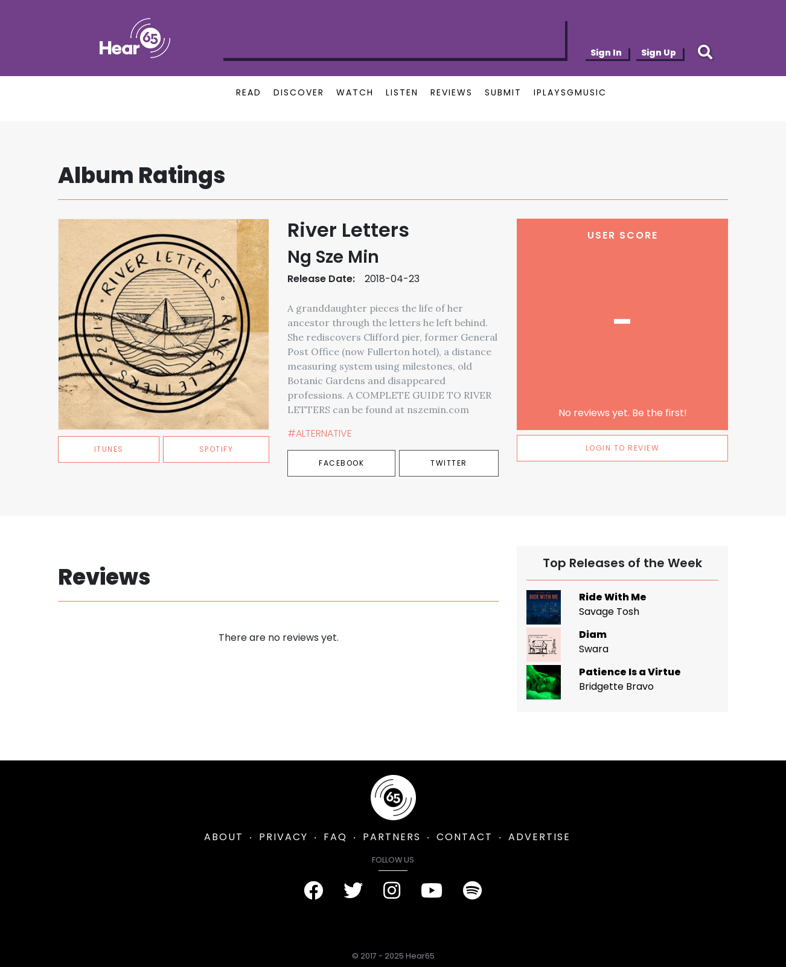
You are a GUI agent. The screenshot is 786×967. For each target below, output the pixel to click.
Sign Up (658, 53)
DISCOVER (298, 92)
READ (248, 92)
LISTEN (402, 92)
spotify (216, 449)
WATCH (355, 92)
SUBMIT (503, 92)
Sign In (606, 53)
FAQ (335, 837)
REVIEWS (451, 92)
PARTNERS (392, 837)
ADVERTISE (539, 837)
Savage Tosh (609, 611)
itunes (109, 449)
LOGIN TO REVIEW (623, 448)
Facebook (341, 463)
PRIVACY (283, 837)
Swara (594, 649)
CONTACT (464, 837)
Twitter (448, 463)
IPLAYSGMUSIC (570, 92)
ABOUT (223, 837)
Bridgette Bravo (616, 686)
